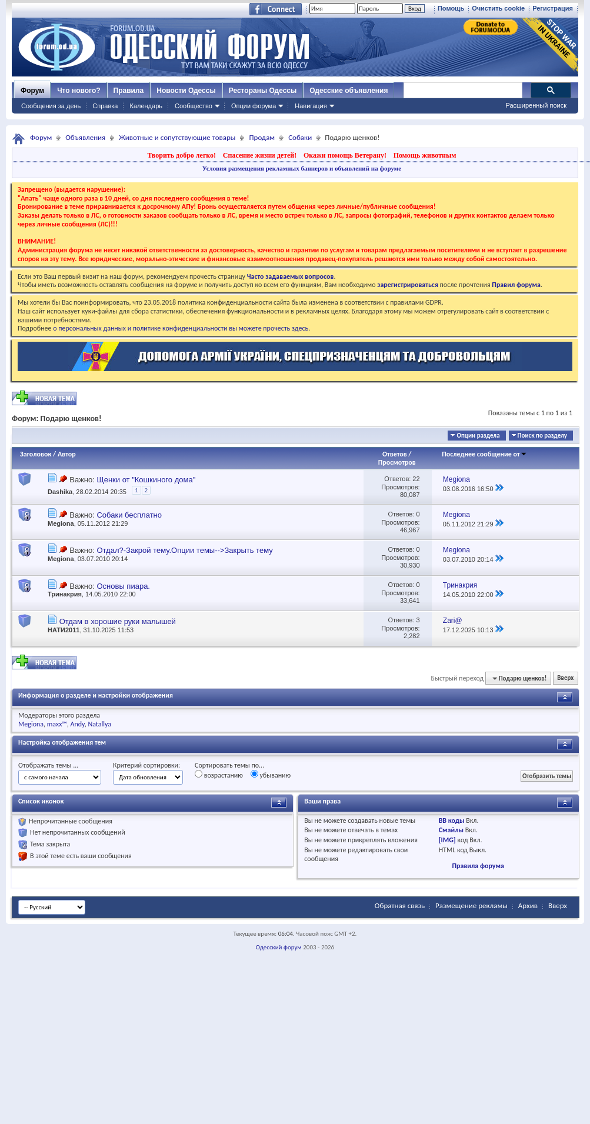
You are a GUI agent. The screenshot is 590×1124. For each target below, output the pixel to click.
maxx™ (57, 724)
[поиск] (462, 90)
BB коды (452, 820)
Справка (105, 105)
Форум (32, 90)
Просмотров (397, 462)
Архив (528, 905)
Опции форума (253, 105)
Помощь (451, 8)
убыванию (271, 774)
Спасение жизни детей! (259, 155)
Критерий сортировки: (146, 765)
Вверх (565, 678)
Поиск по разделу (542, 435)
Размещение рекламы (471, 905)
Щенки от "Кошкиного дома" (145, 479)
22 (415, 478)
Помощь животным (425, 155)
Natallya (99, 724)
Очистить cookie (498, 8)
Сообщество (193, 105)
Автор (67, 454)
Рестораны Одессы (263, 90)
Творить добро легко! (181, 155)
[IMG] (447, 840)
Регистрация (552, 8)
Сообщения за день (51, 105)
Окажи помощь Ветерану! (345, 155)
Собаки (300, 137)
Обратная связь (400, 905)
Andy (78, 724)
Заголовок (35, 454)
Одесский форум (279, 947)
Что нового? (78, 90)
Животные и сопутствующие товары (177, 137)
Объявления (85, 137)
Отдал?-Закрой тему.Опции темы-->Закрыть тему (184, 550)
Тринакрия (65, 594)
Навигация (310, 105)
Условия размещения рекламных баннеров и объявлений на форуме (301, 168)
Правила (129, 90)
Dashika (60, 491)
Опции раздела (477, 435)
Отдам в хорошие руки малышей (117, 621)
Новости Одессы (185, 90)
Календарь (145, 105)
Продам (262, 137)
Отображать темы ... (48, 765)
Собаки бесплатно (129, 515)
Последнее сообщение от (484, 454)
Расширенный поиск (535, 105)
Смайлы (451, 830)
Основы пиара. (123, 586)
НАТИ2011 (63, 629)
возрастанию (219, 774)
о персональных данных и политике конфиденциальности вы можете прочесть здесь (180, 328)
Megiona (61, 523)
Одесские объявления (348, 90)
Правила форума (478, 866)
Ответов (394, 454)
